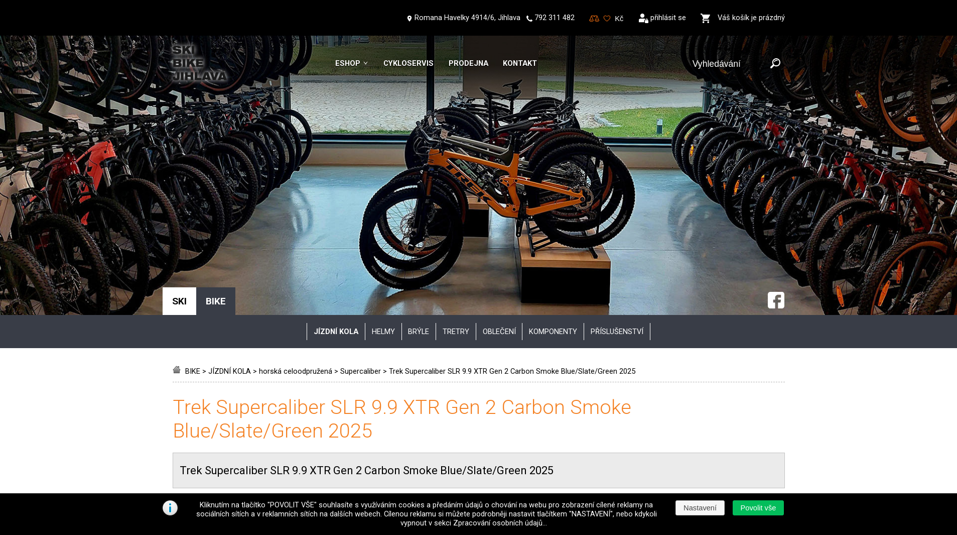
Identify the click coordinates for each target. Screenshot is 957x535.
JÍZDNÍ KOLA (229, 204)
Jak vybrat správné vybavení (229, 417)
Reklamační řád (411, 466)
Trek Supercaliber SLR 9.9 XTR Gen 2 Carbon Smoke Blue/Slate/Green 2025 (512, 204)
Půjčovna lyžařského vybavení (231, 466)
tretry (456, 164)
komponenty (553, 164)
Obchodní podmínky (418, 400)
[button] (758, 507)
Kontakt (520, 63)
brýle (418, 164)
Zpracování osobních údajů (431, 417)
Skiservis (197, 433)
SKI (179, 134)
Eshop (347, 63)
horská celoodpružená (295, 204)
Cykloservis (408, 63)
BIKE (192, 204)
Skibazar (197, 450)
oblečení (499, 164)
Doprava (400, 433)
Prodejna (468, 63)
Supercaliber (360, 204)
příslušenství (617, 164)
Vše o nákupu (205, 400)
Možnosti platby (412, 450)
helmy (383, 164)
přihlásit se (668, 17)
